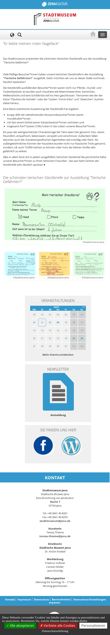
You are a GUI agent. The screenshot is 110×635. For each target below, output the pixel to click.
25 (74, 338)
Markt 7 (55, 502)
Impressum (24, 599)
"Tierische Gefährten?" (18, 78)
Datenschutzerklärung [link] (55, 631)
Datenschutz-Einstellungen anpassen (77, 601)
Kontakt (10, 599)
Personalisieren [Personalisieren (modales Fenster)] (93, 625)
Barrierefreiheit (61, 599)
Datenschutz (41, 599)
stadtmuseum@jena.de (55, 521)
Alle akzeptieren (20, 625)
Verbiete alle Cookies (57, 625)
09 (58, 322)
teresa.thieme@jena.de (55, 536)
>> (83, 306)
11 (74, 322)
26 (82, 338)
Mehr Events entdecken (58, 354)
